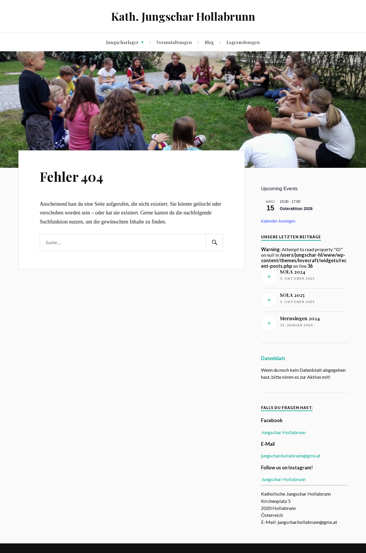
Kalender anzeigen (278, 221)
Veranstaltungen (174, 42)
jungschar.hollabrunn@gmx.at (291, 455)
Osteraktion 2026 (296, 208)
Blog (209, 42)
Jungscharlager (122, 42)
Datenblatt (273, 358)
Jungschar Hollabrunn (283, 432)
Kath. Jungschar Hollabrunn (183, 16)
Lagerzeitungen (243, 42)
